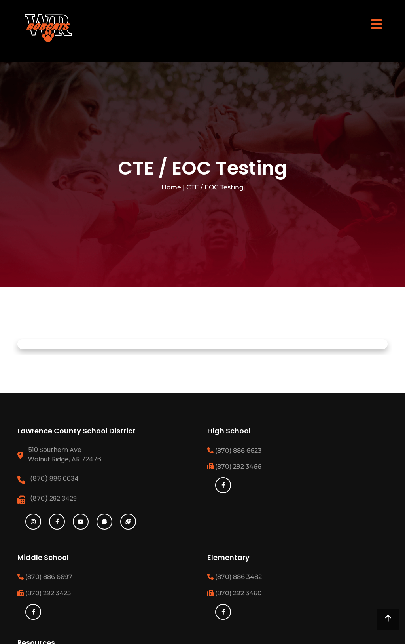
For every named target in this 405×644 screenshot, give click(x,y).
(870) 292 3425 (44, 593)
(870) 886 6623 (234, 450)
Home (171, 187)
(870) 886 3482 (234, 577)
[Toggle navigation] (376, 24)
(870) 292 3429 (53, 498)
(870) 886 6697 (44, 577)
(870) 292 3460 (234, 593)
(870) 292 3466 (234, 466)
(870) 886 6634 (54, 478)
